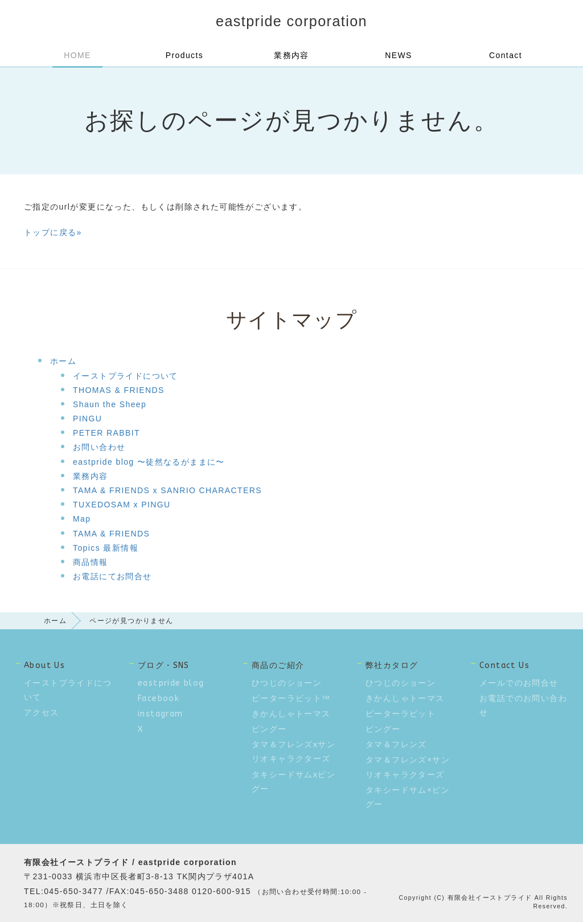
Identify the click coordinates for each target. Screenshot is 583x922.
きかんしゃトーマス (291, 714)
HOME (77, 55)
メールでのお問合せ (519, 683)
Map (82, 518)
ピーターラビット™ (291, 698)
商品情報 (90, 562)
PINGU (87, 418)
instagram (160, 714)
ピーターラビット (401, 714)
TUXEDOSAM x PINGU (122, 504)
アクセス (41, 713)
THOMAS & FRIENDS (119, 390)
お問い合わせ (99, 447)
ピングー (269, 729)
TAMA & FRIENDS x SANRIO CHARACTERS (167, 490)
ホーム (63, 361)
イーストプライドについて (125, 375)
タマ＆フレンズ (396, 744)
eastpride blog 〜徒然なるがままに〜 (149, 461)
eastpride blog (171, 683)
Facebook (158, 698)
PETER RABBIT (106, 432)
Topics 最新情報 (105, 547)
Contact (505, 55)
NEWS (398, 55)
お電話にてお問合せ (112, 576)
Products (184, 55)
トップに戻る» (53, 232)
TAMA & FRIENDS (111, 533)
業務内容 (291, 55)
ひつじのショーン (287, 683)
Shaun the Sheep (109, 404)
